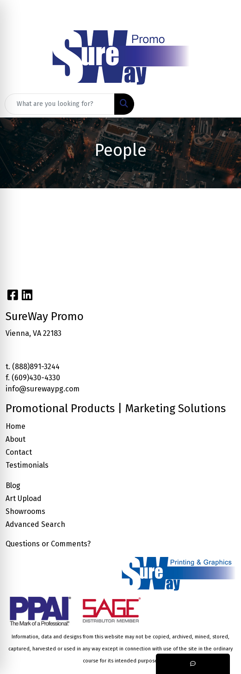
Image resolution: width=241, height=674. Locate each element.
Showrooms (25, 511)
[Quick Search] (60, 104)
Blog (13, 485)
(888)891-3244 (36, 366)
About (15, 439)
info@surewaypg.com (43, 388)
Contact (19, 452)
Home (15, 426)
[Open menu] (222, 104)
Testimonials (27, 465)
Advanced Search (35, 524)
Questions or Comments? (48, 543)
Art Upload (24, 498)
